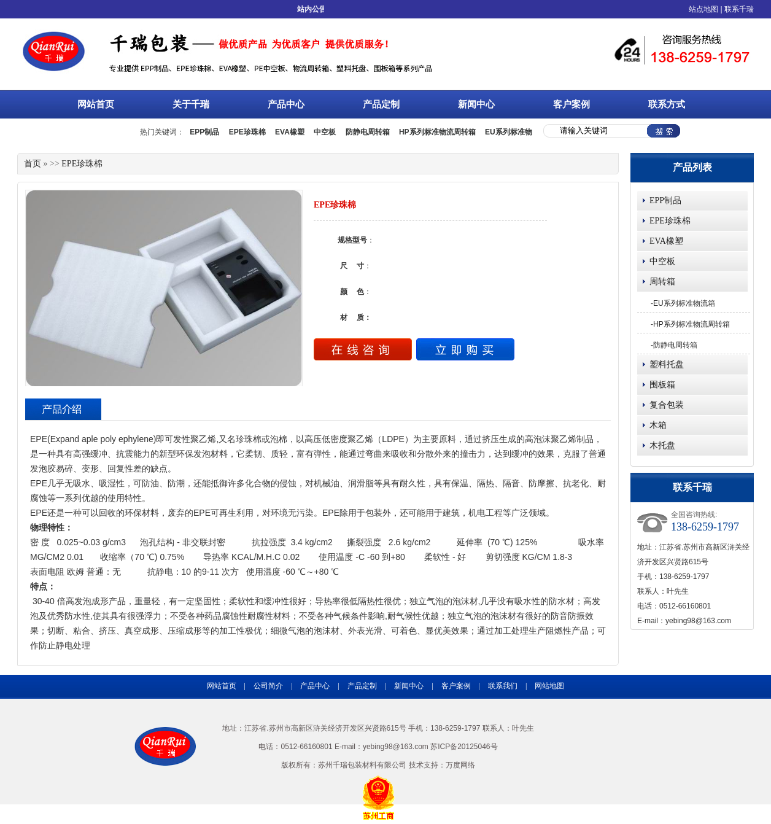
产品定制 (381, 104)
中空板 (662, 261)
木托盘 (662, 445)
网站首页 (95, 104)
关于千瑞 (203, 103)
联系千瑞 (739, 9)
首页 (32, 163)
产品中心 (299, 103)
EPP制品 (665, 200)
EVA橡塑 (666, 241)
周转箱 (662, 281)
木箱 (658, 425)
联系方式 (666, 104)
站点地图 (703, 9)
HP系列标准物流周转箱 (691, 324)
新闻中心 (489, 103)
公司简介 (268, 686)
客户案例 (571, 104)
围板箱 (662, 384)
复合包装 (666, 405)
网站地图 (549, 686)
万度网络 (460, 765)
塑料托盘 (666, 364)
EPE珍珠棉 (670, 220)
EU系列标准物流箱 (684, 303)
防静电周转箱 (675, 345)
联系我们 (502, 686)
